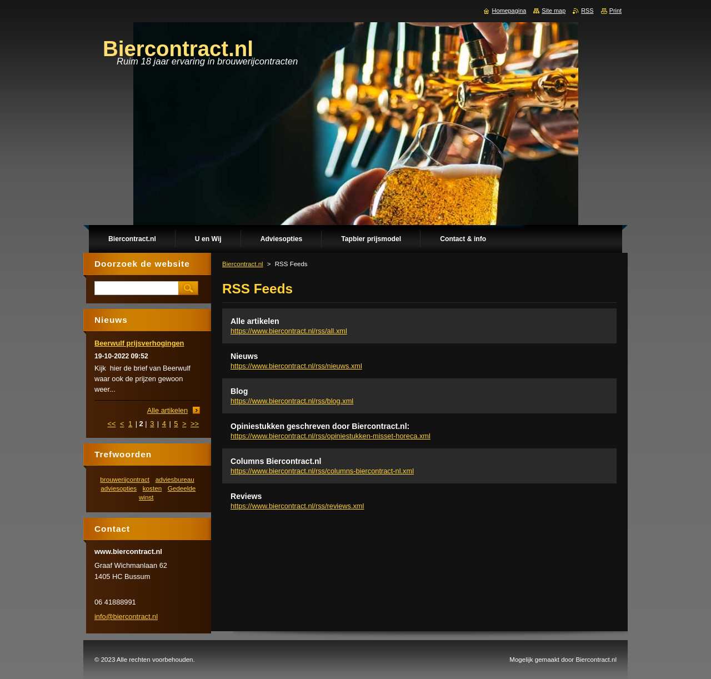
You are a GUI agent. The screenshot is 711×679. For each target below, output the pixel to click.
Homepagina (509, 10)
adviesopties (119, 488)
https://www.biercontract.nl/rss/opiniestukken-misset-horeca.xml (330, 436)
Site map (553, 10)
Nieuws (244, 356)
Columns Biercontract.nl (276, 461)
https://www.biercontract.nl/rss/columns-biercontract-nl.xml (322, 471)
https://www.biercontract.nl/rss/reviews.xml (297, 506)
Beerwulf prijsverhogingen (139, 343)
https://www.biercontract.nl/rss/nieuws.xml (296, 366)
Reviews (246, 496)
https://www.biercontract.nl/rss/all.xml (289, 331)
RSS (587, 10)
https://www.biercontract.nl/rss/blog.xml (292, 401)
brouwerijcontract (124, 479)
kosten (152, 488)
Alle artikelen (255, 321)
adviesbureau (175, 479)
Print (615, 10)
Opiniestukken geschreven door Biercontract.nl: (320, 426)
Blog (239, 391)
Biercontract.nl (242, 264)
